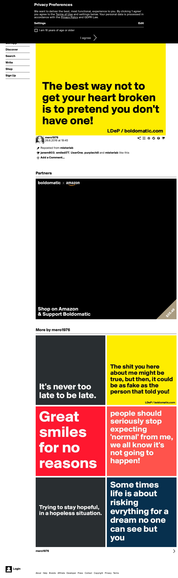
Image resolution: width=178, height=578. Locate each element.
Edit (141, 23)
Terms (116, 573)
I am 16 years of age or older (57, 30)
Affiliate (61, 573)
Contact (88, 573)
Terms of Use (64, 14)
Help (45, 573)
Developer (71, 573)
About (38, 573)
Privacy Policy (69, 17)
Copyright (98, 573)
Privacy (108, 573)
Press (80, 573)
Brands (52, 573)
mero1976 (51, 137)
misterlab (66, 148)
